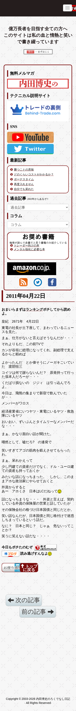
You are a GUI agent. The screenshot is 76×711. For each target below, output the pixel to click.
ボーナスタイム (24, 179)
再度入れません (24, 184)
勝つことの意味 (24, 169)
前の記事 (37, 611)
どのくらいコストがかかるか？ (34, 174)
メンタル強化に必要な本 (29, 249)
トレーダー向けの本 (26, 245)
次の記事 (24, 600)
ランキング (34, 309)
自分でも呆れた (24, 189)
